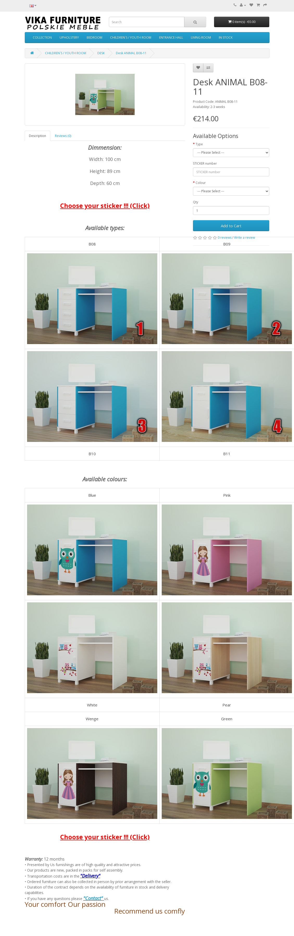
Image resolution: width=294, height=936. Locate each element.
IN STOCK (226, 37)
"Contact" (93, 898)
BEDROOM (94, 37)
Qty (195, 202)
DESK (101, 53)
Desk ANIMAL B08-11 (131, 53)
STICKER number (205, 163)
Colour (201, 183)
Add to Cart (231, 225)
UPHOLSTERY (69, 37)
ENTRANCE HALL (171, 37)
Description (37, 136)
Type (199, 144)
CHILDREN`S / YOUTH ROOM (130, 37)
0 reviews (225, 237)
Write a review (244, 237)
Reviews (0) (63, 136)
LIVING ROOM (201, 37)
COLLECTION (42, 37)
